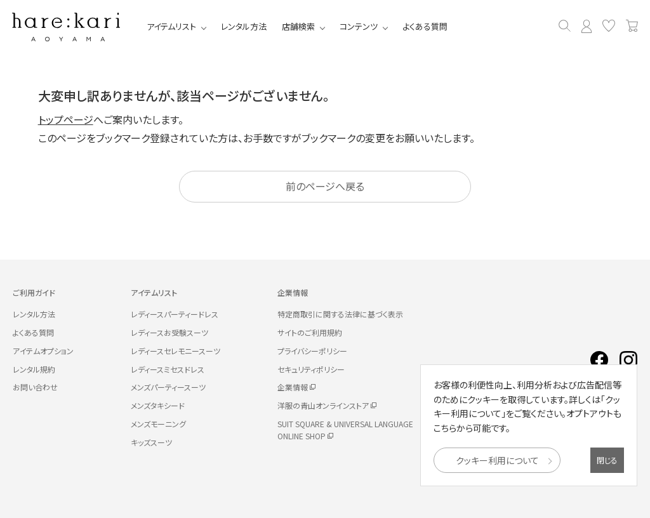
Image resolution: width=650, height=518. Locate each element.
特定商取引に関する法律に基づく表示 (340, 314)
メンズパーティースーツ (168, 387)
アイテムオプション (43, 350)
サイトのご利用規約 (309, 332)
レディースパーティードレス (174, 314)
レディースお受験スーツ (169, 332)
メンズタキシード (158, 405)
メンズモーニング (158, 423)
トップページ (65, 119)
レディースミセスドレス (167, 369)
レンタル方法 (244, 26)
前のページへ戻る (325, 186)
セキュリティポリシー (311, 369)
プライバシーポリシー (312, 350)
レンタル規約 (34, 369)
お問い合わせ (35, 387)
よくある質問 (425, 26)
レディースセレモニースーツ (175, 350)
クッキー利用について (497, 460)
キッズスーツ (151, 442)
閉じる (607, 460)
